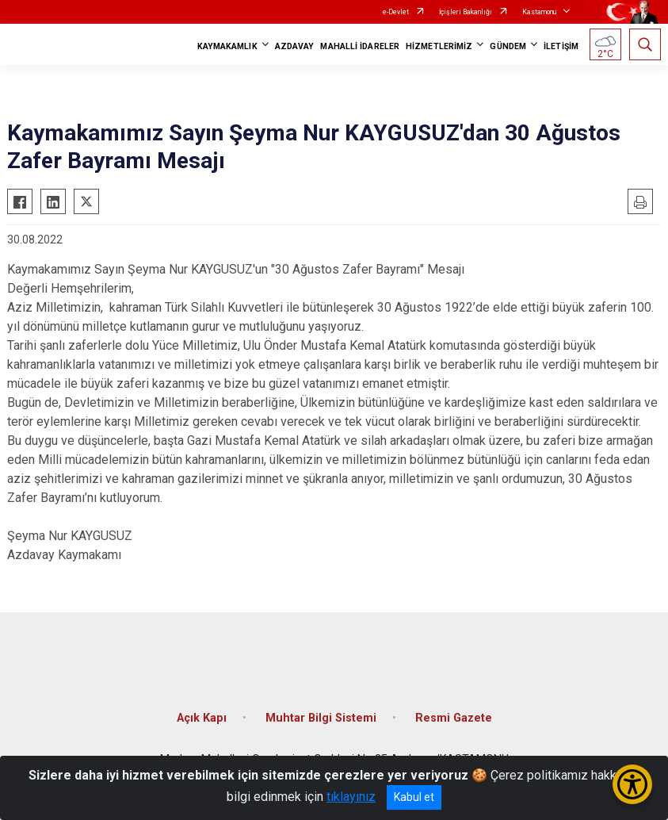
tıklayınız (351, 796)
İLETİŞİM (561, 46)
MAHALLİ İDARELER (359, 46)
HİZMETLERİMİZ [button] (439, 46)
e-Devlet (396, 12)
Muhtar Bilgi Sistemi (320, 718)
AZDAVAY (295, 46)
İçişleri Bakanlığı (465, 12)
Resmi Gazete (453, 718)
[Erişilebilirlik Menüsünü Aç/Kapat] (632, 784)
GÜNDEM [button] (508, 46)
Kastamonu (539, 12)
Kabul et (414, 797)
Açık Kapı (202, 718)
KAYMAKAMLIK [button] (227, 46)
